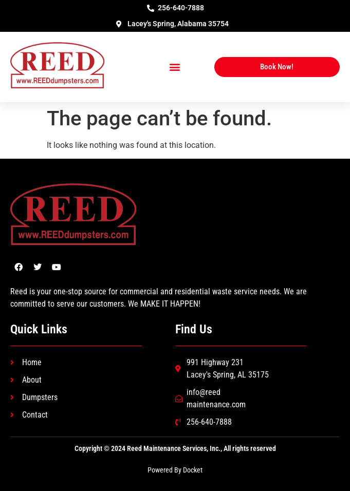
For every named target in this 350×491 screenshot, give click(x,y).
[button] (175, 67)
